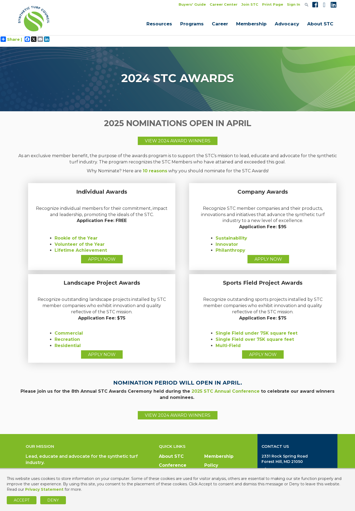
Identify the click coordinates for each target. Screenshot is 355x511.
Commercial (69, 333)
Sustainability (231, 238)
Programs (192, 23)
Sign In (293, 4)
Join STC (249, 4)
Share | (11, 39)
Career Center (223, 4)
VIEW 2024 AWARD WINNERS (177, 140)
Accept (21, 500)
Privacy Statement (44, 489)
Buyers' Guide (192, 4)
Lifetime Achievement (81, 250)
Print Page (272, 4)
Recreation (67, 339)
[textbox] (306, 5)
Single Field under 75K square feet (256, 333)
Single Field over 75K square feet (255, 339)
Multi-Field (228, 345)
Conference (172, 465)
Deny (53, 500)
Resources (159, 23)
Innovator (227, 244)
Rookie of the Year (76, 238)
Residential (68, 345)
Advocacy (287, 23)
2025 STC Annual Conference (226, 391)
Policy (211, 465)
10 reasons (155, 170)
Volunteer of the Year (80, 244)
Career (220, 23)
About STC (320, 23)
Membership (251, 23)
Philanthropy (230, 250)
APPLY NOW (102, 259)
